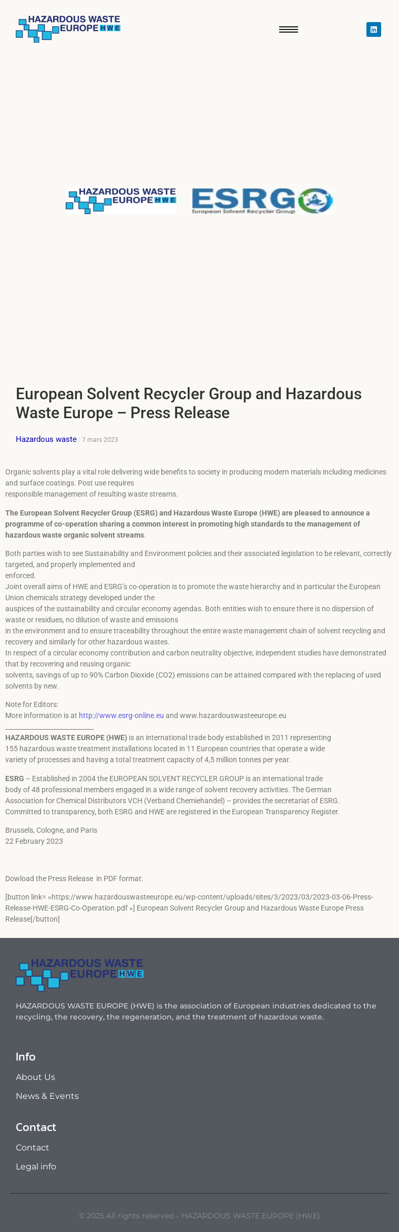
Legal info (36, 1167)
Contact (32, 1148)
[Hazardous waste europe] (68, 29)
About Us (35, 1077)
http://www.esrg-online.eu (121, 715)
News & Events (47, 1096)
